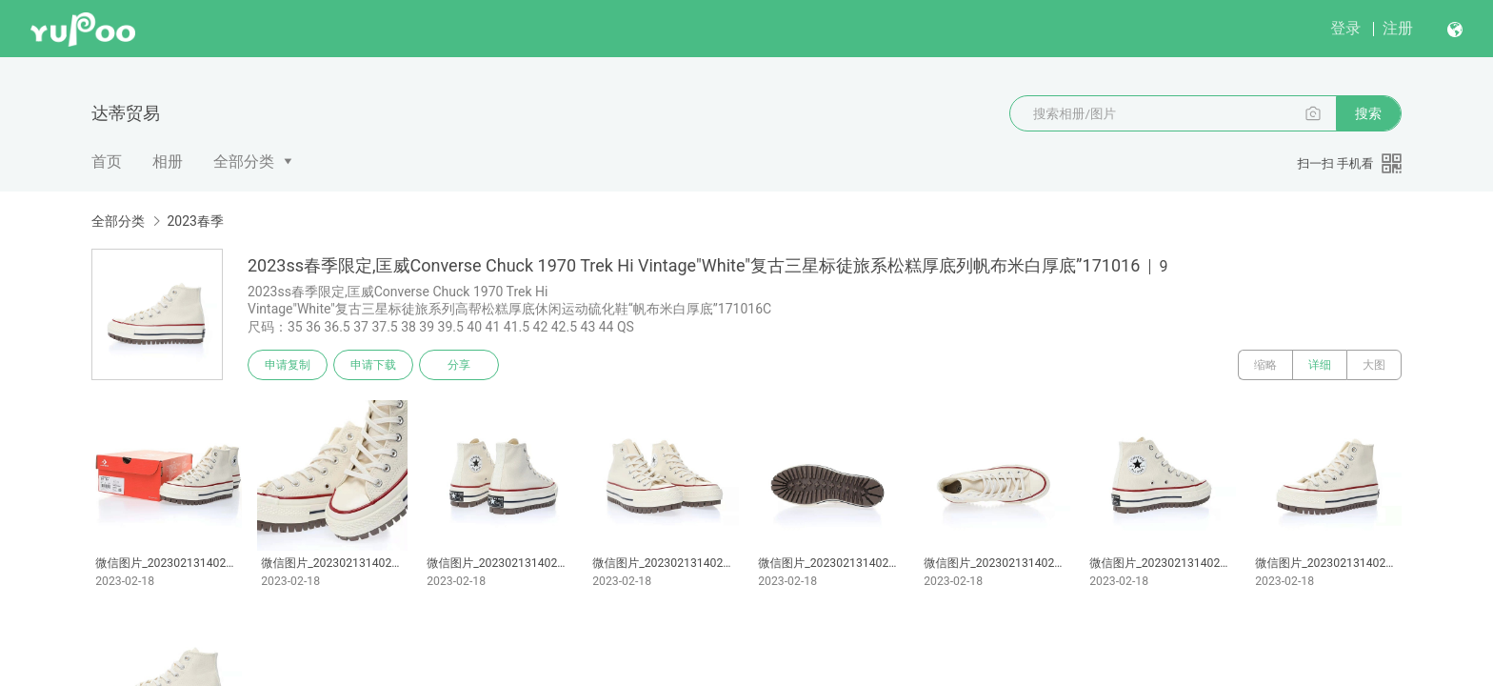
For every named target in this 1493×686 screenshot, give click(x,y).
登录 (1345, 28)
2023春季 (195, 221)
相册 (167, 161)
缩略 (1265, 365)
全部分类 (243, 161)
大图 (1374, 365)
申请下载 (373, 365)
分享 (459, 365)
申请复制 (287, 365)
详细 (1319, 365)
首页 (106, 161)
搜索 (1368, 113)
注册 (1398, 28)
